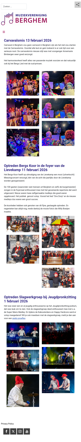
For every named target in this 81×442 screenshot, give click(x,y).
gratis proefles (18, 318)
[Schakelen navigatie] (4, 32)
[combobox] (14, 6)
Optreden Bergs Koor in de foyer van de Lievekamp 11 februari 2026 (34, 168)
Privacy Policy (7, 424)
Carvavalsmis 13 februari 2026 (27, 40)
